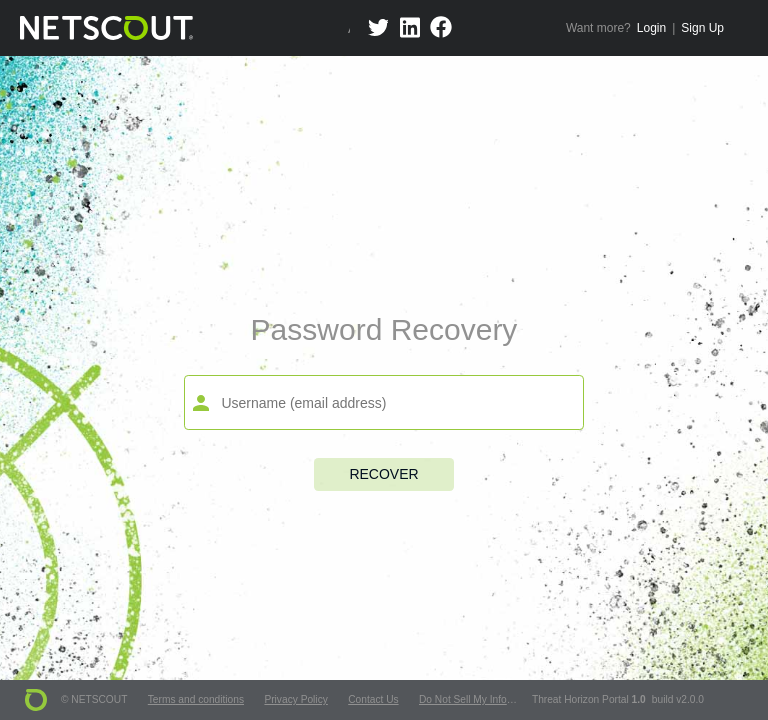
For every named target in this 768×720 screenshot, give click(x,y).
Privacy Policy (295, 699)
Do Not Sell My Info (463, 699)
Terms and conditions (196, 699)
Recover (383, 474)
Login (651, 28)
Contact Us (373, 699)
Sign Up (702, 28)
